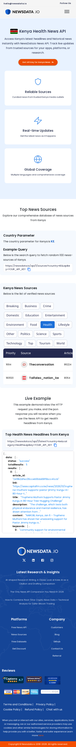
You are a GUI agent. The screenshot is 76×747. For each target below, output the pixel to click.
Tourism (44, 343)
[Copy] (29, 269)
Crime (47, 306)
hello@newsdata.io (15, 3)
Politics (25, 334)
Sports (57, 334)
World (60, 343)
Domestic (12, 315)
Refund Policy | (34, 709)
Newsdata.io (28, 744)
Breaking (12, 306)
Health (47, 325)
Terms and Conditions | (18, 704)
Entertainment (55, 315)
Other (10, 334)
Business (31, 306)
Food (33, 325)
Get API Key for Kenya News (38, 62)
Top (30, 343)
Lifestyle (64, 325)
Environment (15, 325)
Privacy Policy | (45, 704)
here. (41, 735)
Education (32, 315)
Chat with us (54, 709)
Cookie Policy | (12, 709)
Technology (14, 343)
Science (41, 334)
